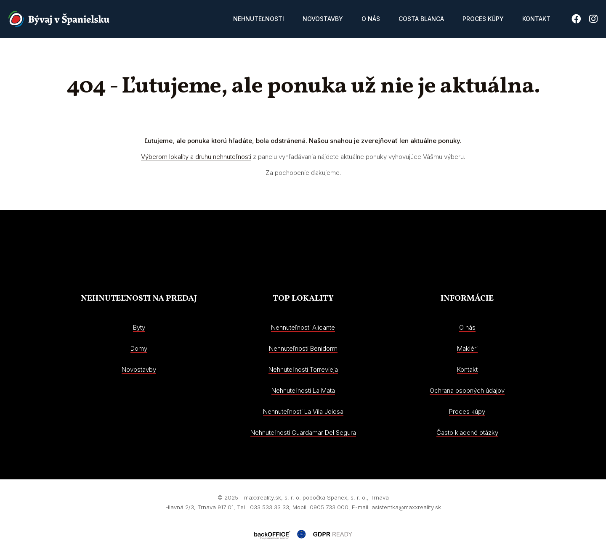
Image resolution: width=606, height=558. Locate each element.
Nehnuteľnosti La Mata (303, 390)
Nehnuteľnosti (258, 18)
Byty (139, 327)
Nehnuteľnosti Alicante (303, 327)
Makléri (467, 348)
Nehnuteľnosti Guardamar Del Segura (303, 432)
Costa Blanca (421, 18)
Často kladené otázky (467, 432)
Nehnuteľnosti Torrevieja (303, 369)
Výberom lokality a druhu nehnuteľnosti (196, 157)
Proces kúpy (483, 18)
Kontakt (536, 18)
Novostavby (323, 18)
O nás (370, 18)
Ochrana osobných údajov (467, 390)
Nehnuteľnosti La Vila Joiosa (303, 411)
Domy (138, 348)
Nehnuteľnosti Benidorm (303, 348)
